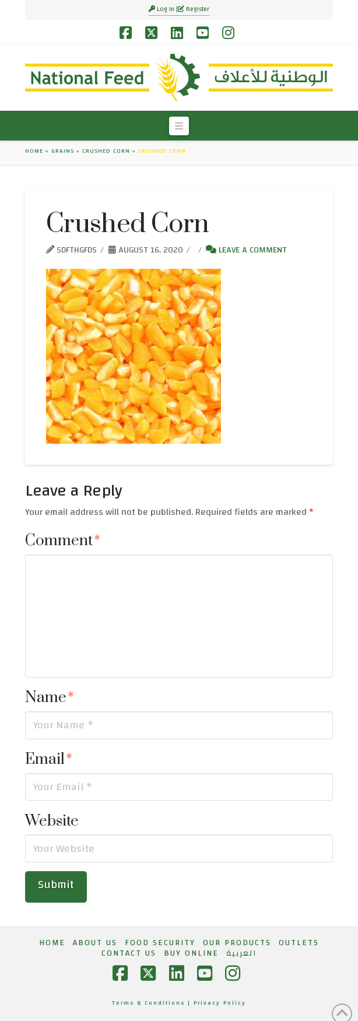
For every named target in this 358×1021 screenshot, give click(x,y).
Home (34, 151)
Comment (62, 540)
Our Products (237, 943)
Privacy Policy (220, 1003)
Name (49, 697)
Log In (162, 9)
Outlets (299, 943)
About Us (95, 943)
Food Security (160, 943)
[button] (179, 126)
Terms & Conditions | (153, 1003)
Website (52, 821)
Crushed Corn (106, 151)
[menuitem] (241, 953)
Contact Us (128, 953)
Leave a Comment (246, 250)
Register (193, 9)
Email (48, 759)
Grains (62, 151)
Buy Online (191, 953)
